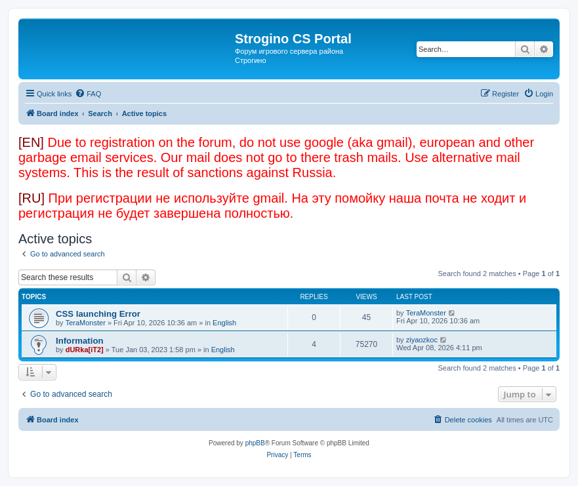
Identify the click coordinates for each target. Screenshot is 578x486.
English (224, 323)
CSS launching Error (98, 314)
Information (80, 341)
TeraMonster (86, 323)
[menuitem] (88, 94)
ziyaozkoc (422, 340)
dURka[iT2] (85, 350)
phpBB (255, 443)
